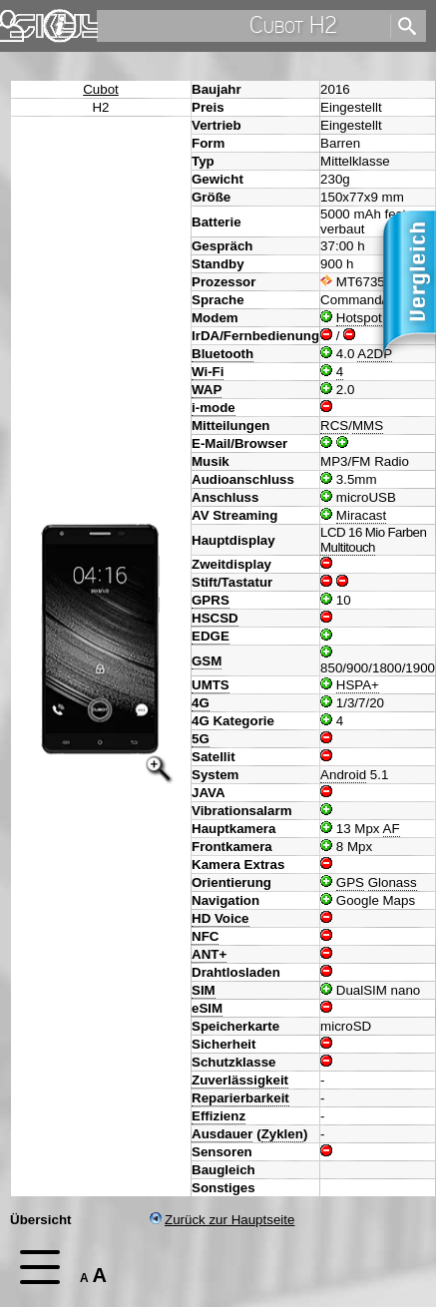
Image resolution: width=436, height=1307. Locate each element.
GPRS (210, 600)
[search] (242, 26)
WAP (206, 389)
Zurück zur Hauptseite (222, 1219)
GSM (206, 661)
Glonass (392, 882)
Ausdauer (222, 1133)
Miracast (361, 515)
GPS (350, 882)
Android (343, 774)
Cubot (101, 89)
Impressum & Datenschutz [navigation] (60, 26)
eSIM (207, 1008)
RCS (334, 425)
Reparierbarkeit (240, 1097)
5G (201, 738)
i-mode (213, 407)
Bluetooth (222, 353)
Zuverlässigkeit (240, 1080)
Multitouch (347, 547)
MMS (367, 425)
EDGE (210, 636)
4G (201, 702)
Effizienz (218, 1115)
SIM (204, 990)
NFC (205, 936)
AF (391, 828)
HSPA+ (357, 684)
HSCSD (215, 618)
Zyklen (282, 1133)
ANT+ (209, 954)
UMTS (210, 684)
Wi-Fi (207, 371)
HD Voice (220, 918)
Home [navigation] (28, 21)
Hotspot (359, 317)
